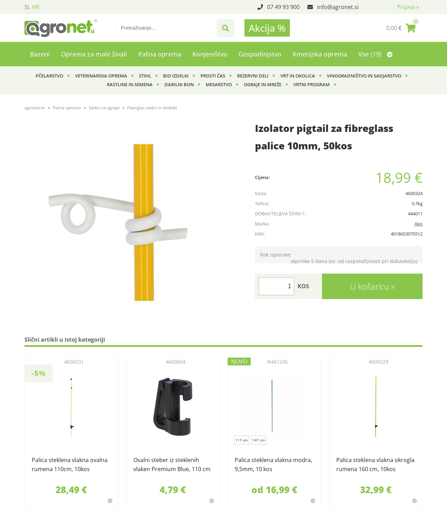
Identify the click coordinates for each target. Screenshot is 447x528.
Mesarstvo (219, 84)
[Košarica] (401, 28)
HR (35, 7)
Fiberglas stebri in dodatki (152, 108)
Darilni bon (179, 84)
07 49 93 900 (283, 7)
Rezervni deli (253, 76)
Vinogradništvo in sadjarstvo (364, 76)
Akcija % (267, 28)
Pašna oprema (159, 54)
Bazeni (40, 54)
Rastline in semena (130, 84)
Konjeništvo (209, 54)
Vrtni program (311, 84)
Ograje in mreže (262, 84)
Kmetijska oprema (320, 54)
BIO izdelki (176, 76)
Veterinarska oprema (101, 76)
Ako (419, 224)
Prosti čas (212, 76)
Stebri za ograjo (104, 108)
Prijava (408, 7)
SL (27, 7)
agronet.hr (34, 108)
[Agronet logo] (60, 28)
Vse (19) (375, 54)
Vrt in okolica (297, 76)
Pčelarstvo (49, 76)
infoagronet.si (338, 7)
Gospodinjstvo (260, 54)
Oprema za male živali (94, 54)
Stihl (145, 76)
